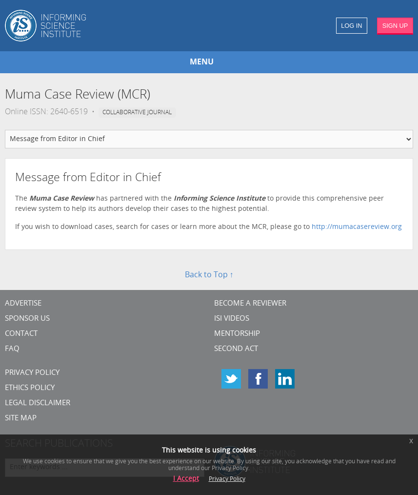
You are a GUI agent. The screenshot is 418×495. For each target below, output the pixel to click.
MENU (202, 62)
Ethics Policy (30, 388)
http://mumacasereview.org (357, 227)
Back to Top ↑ (209, 275)
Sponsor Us (27, 319)
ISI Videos (231, 319)
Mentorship (237, 334)
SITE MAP (21, 418)
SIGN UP (395, 25)
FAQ (12, 349)
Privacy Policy (32, 373)
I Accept (186, 479)
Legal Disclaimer (37, 403)
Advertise (23, 304)
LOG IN (351, 25)
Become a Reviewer (250, 304)
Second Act (236, 349)
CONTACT (21, 334)
